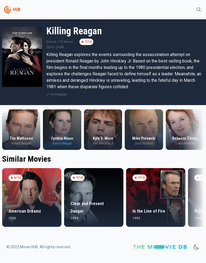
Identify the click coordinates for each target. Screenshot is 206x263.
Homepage (59, 94)
